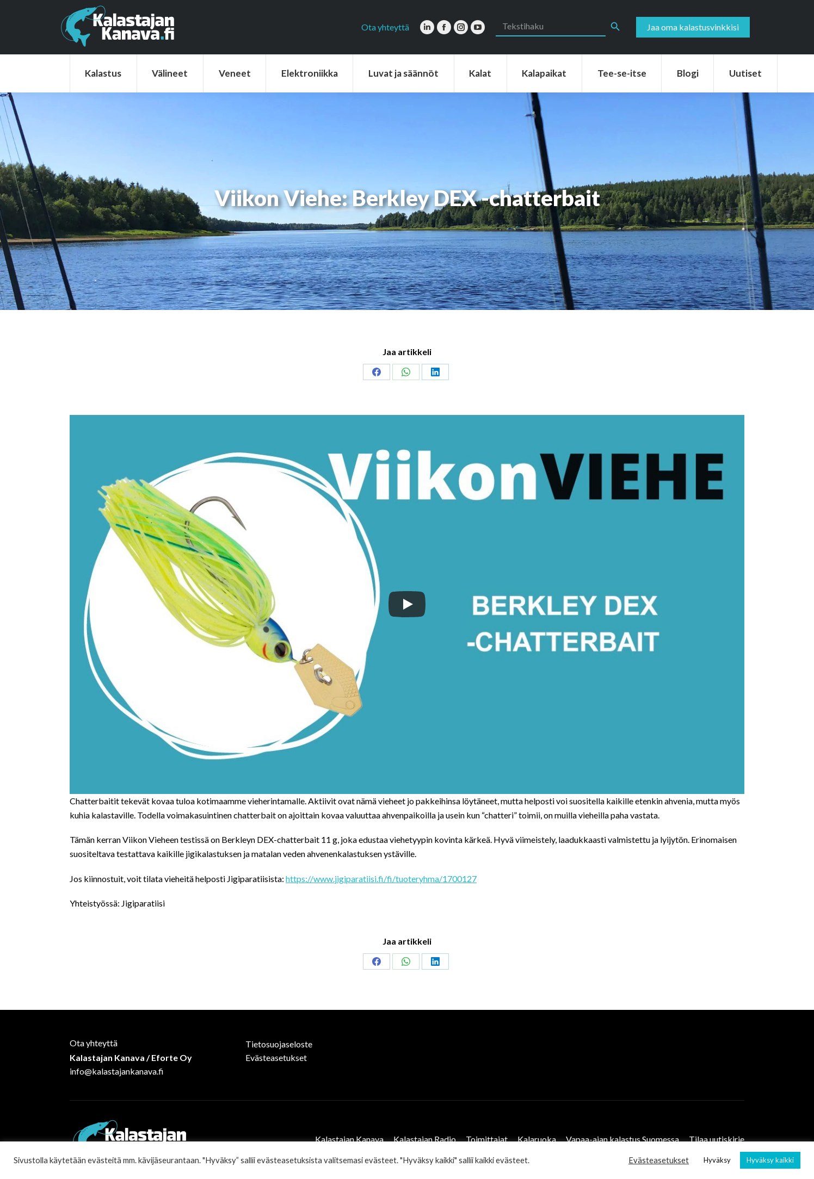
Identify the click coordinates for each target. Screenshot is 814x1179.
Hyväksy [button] (717, 1160)
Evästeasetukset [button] (658, 1160)
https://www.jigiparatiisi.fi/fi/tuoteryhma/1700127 (381, 878)
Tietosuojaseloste (278, 1044)
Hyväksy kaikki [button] (770, 1160)
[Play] (406, 604)
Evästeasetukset (276, 1057)
